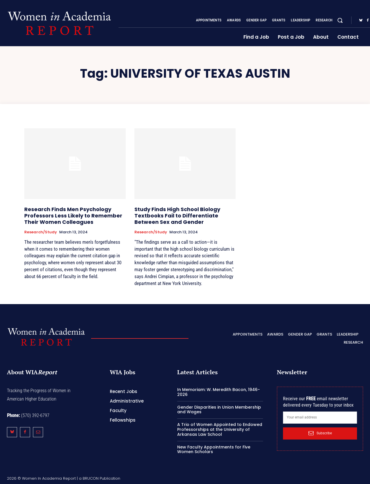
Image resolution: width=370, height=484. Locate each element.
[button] (340, 20)
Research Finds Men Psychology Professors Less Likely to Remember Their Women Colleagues (73, 215)
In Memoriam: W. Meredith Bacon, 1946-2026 (218, 392)
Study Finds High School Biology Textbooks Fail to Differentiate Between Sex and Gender (177, 215)
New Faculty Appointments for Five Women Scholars (213, 449)
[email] (320, 418)
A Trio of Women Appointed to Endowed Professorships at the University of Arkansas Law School (219, 429)
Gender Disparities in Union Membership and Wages (219, 409)
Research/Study (40, 232)
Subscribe (320, 433)
